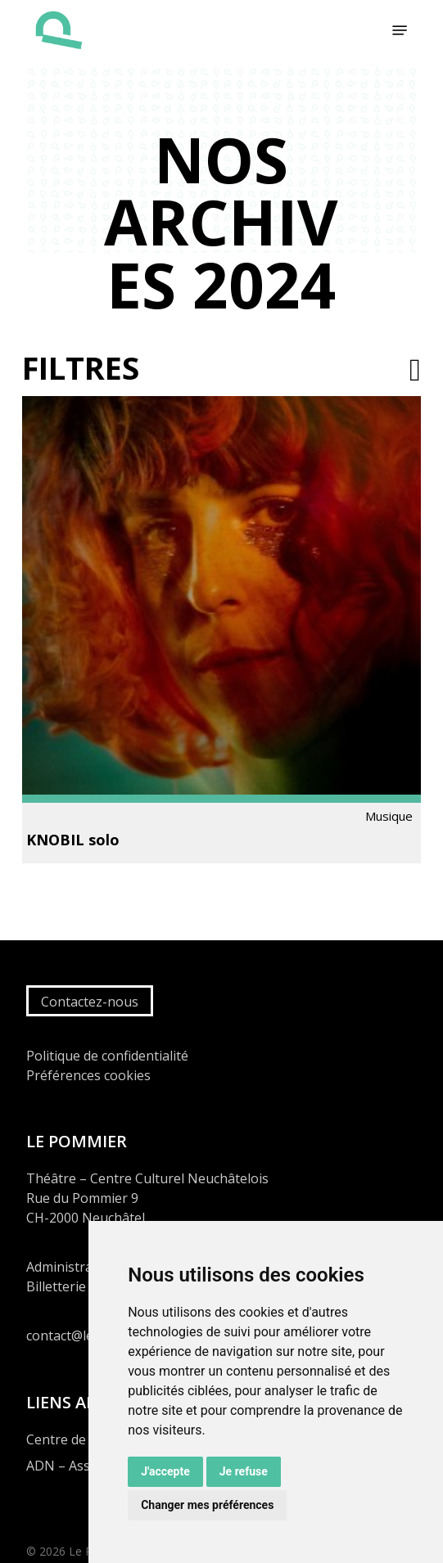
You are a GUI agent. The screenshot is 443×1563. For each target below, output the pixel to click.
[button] (399, 30)
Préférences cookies (88, 1075)
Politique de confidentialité (107, 1056)
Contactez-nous (89, 1002)
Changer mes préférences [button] (207, 1504)
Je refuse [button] (243, 1471)
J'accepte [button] (165, 1471)
